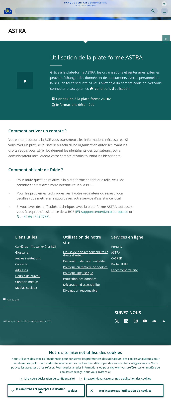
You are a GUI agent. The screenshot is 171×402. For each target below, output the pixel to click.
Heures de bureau (27, 276)
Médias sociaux (26, 288)
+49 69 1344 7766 (35, 216)
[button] (164, 3)
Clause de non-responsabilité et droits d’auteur (85, 253)
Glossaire (21, 252)
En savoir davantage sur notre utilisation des (117, 378)
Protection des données (80, 279)
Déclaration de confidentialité (84, 261)
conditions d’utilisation (112, 88)
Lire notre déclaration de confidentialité (49, 378)
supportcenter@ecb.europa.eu (104, 211)
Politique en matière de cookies (85, 267)
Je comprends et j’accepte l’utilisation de (46, 390)
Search (153, 11)
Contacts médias (27, 282)
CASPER (116, 258)
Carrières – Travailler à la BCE (35, 247)
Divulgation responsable (80, 290)
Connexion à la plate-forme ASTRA (83, 98)
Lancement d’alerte (124, 270)
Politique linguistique (78, 273)
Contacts (21, 264)
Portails (116, 247)
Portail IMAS (119, 264)
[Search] (83, 11)
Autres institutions (28, 258)
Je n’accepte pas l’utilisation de (125, 390)
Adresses (21, 270)
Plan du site (13, 299)
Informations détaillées (75, 104)
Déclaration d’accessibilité (81, 285)
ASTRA (115, 252)
